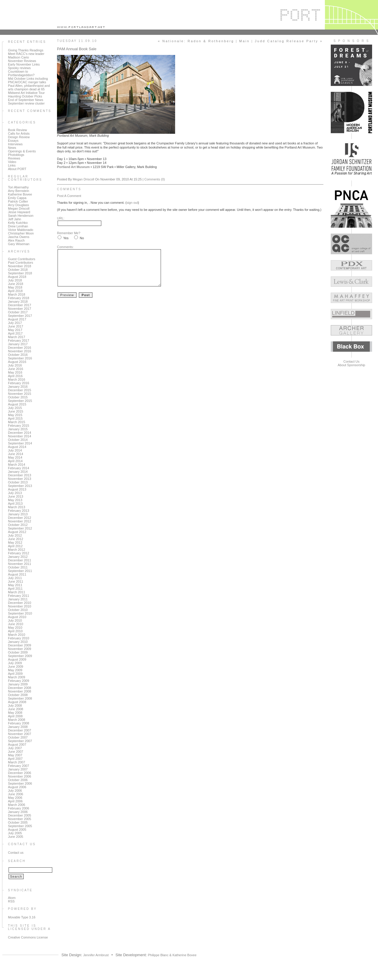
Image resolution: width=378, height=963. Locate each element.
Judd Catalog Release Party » (289, 41)
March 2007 (16, 762)
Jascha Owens (18, 237)
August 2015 (17, 404)
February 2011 (18, 595)
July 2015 (15, 408)
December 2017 (19, 305)
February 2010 (18, 638)
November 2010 (19, 606)
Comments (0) (154, 179)
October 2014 (18, 439)
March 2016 (16, 379)
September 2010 (20, 613)
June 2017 (15, 326)
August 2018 (17, 276)
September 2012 (20, 528)
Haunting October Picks (25, 96)
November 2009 (19, 649)
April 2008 (15, 716)
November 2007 (19, 734)
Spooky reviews (19, 68)
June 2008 (15, 709)
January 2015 (18, 429)
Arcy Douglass (18, 205)
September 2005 (20, 826)
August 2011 (17, 574)
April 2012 (15, 546)
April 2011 (15, 588)
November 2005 (19, 819)
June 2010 (15, 624)
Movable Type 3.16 (21, 917)
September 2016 (20, 358)
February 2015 (18, 425)
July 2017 (15, 323)
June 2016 (15, 369)
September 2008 (20, 698)
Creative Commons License (28, 937)
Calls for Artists (19, 133)
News (12, 147)
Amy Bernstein (18, 191)
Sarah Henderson (20, 215)
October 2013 (18, 482)
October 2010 (18, 610)
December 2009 (19, 645)
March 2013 (16, 507)
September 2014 (20, 443)
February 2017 (18, 340)
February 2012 (18, 553)
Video (12, 162)
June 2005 (15, 836)
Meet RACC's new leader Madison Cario (26, 55)
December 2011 (19, 560)
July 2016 (15, 365)
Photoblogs (16, 155)
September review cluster (26, 103)
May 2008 (15, 712)
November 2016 (19, 351)
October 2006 (18, 780)
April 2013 (15, 503)
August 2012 (17, 532)
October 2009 (18, 652)
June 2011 (15, 581)
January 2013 (18, 514)
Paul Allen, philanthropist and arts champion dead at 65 (29, 87)
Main (244, 41)
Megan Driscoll (19, 208)
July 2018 (15, 280)
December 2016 (19, 347)
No (82, 238)
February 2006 (18, 808)
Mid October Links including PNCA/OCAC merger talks (28, 80)
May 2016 (15, 372)
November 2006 (19, 776)
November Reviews (22, 61)
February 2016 (18, 383)
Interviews (15, 144)
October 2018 (18, 269)
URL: (60, 218)
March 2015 (16, 422)
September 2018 (20, 273)
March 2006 (16, 804)
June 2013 (15, 496)
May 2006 (15, 797)
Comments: (65, 247)
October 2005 (18, 822)
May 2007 (15, 755)
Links (12, 165)
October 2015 (18, 397)
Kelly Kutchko (18, 222)
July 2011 (15, 578)
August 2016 (17, 362)
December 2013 (19, 475)
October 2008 (18, 695)
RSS (11, 901)
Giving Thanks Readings (25, 50)
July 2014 (15, 450)
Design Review (19, 137)
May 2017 (15, 330)
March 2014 (16, 464)
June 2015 (15, 411)
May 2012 (15, 542)
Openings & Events (22, 151)
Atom (12, 898)
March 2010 (16, 634)
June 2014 (15, 454)
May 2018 (15, 287)
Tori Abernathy (18, 187)
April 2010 (15, 631)
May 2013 (15, 500)
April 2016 (15, 376)
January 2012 (18, 556)
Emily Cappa (17, 198)
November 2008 (19, 691)
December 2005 (19, 815)
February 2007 (18, 766)
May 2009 (15, 670)
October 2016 (18, 354)
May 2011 (15, 585)
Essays (13, 140)
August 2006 (17, 787)
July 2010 (15, 620)
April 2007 (15, 758)
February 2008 (18, 723)
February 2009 (18, 680)
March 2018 (16, 294)
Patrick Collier (18, 201)
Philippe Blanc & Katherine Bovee (172, 955)
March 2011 (16, 592)
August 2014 (17, 447)
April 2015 (15, 418)
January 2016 (18, 386)
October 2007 (18, 737)
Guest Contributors (21, 259)
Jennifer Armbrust (96, 955)
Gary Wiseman (19, 244)
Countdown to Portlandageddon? (21, 73)
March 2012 (16, 549)
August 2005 (17, 829)
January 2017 (18, 344)
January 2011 (18, 599)
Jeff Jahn (14, 219)
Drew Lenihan (18, 226)
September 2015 (20, 401)
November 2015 (19, 393)
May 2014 (15, 457)
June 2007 (15, 751)
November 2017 (19, 308)
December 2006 (19, 773)
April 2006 (15, 801)
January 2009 (18, 684)
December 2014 (19, 432)
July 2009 (15, 663)
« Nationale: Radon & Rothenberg (196, 41)
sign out (132, 202)
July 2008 (15, 705)
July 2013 (15, 493)
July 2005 (15, 833)
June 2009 (15, 666)
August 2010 (17, 617)
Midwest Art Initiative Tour (26, 92)
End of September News (25, 100)
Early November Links (24, 64)
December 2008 (19, 688)
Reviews (14, 158)
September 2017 (20, 315)
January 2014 (18, 471)
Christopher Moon (21, 233)
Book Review (17, 130)
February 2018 (18, 298)
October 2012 (18, 525)
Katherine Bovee (20, 194)
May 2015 (15, 415)
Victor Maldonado (20, 230)
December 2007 (19, 730)
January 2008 (18, 727)
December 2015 (19, 390)
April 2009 (15, 673)
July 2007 (15, 748)
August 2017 (17, 319)
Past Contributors (20, 262)
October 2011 (18, 567)
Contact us (16, 852)
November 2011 (19, 564)
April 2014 (15, 461)
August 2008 (17, 702)
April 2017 (15, 333)
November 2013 (19, 478)
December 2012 (19, 517)
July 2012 (15, 535)
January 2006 (18, 812)
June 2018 (15, 284)
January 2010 (18, 641)
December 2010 (19, 602)
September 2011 (20, 571)
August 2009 (17, 659)
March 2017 (16, 337)
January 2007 (18, 769)
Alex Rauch (16, 240)
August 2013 (17, 489)
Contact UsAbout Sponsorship (351, 363)
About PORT (17, 169)
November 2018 (19, 266)
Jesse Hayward (19, 212)
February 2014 (18, 468)
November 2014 (19, 436)
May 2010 (15, 627)
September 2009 (20, 656)
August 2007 (17, 744)
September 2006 (20, 783)
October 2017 (18, 312)
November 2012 (19, 521)
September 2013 (20, 486)
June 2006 (15, 794)
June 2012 (15, 539)
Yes (66, 238)
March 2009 (16, 677)
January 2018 (18, 301)
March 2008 (16, 719)
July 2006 (15, 790)
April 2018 (15, 291)
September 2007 (20, 741)
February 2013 (18, 510)
